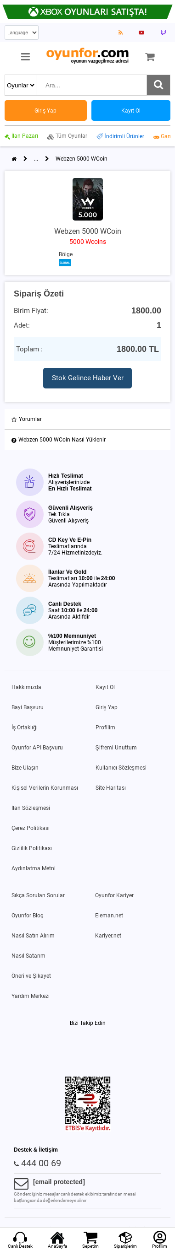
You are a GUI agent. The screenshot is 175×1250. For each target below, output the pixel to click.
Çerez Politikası (30, 828)
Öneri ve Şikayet (31, 976)
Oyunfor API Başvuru (37, 747)
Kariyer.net (108, 935)
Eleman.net (109, 915)
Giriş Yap (107, 707)
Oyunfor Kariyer (114, 895)
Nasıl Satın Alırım (33, 935)
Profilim (105, 727)
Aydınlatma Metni (33, 868)
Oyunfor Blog (27, 915)
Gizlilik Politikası (31, 848)
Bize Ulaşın (25, 768)
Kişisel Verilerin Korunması (44, 788)
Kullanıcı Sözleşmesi (121, 768)
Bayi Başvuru (27, 707)
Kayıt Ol (105, 687)
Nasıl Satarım (28, 956)
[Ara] (158, 85)
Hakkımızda (26, 687)
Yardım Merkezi (30, 996)
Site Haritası (111, 788)
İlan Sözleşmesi (30, 808)
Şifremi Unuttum (116, 747)
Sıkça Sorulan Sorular (38, 895)
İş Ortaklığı (24, 727)
